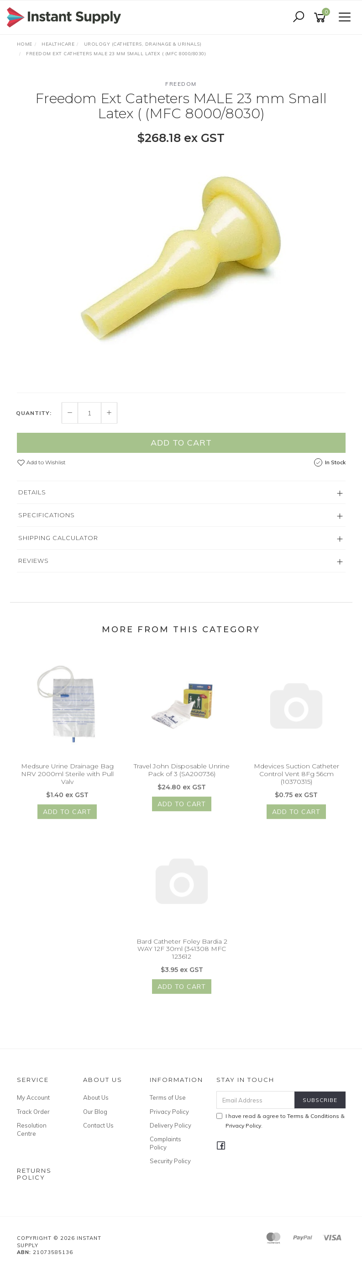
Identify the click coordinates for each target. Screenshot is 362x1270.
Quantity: (34, 417)
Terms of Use (168, 1097)
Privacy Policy (169, 1111)
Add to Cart (181, 447)
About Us (96, 1097)
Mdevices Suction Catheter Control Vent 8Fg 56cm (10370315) (296, 778)
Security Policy (170, 1161)
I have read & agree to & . (280, 1121)
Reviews (33, 565)
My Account (33, 1097)
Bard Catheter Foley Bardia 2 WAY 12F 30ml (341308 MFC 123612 (181, 953)
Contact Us (98, 1125)
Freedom (181, 83)
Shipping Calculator (58, 542)
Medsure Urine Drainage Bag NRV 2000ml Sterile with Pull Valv (67, 778)
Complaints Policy (165, 1143)
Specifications (46, 519)
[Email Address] (255, 1100)
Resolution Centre (32, 1129)
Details (32, 496)
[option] (181, 267)
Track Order (33, 1111)
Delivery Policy (170, 1125)
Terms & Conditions (313, 1116)
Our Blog (95, 1111)
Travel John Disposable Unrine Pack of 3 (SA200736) (182, 774)
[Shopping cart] (321, 17)
